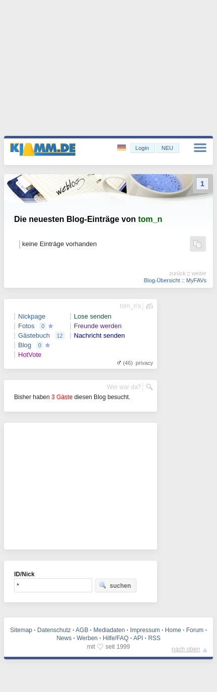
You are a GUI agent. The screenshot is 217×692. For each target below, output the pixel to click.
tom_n (150, 219)
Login (142, 148)
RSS (154, 638)
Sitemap (21, 630)
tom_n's (130, 306)
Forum (195, 630)
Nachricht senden (99, 335)
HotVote (29, 354)
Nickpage (31, 316)
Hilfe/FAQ (115, 638)
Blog (24, 345)
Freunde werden (98, 326)
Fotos (26, 326)
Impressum (145, 630)
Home (173, 630)
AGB (82, 630)
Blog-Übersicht (161, 280)
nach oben (186, 649)
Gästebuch (34, 335)
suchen (115, 585)
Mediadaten (109, 630)
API (138, 638)
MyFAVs (196, 280)
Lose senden (92, 316)
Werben (87, 638)
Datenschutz (54, 630)
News (63, 638)
